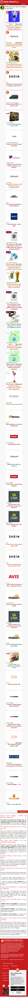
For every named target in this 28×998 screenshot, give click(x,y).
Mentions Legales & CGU (9, 973)
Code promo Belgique (8, 963)
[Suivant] (25, 499)
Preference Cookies (7, 980)
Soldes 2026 (14, 966)
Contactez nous (6, 978)
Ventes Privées (6, 968)
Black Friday (5, 966)
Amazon (7, 4)
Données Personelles (8, 975)
